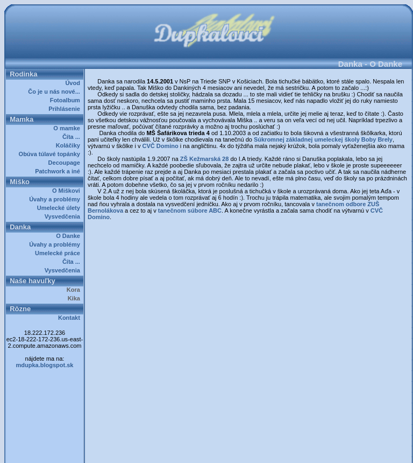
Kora (75, 289)
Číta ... (72, 137)
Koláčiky (69, 145)
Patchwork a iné (59, 171)
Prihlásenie (65, 109)
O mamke (68, 128)
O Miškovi (67, 190)
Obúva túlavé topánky (51, 154)
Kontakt (70, 317)
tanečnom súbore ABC (190, 210)
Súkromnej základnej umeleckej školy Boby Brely (323, 139)
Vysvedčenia (64, 216)
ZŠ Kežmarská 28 (204, 159)
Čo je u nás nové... (55, 91)
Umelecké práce (59, 253)
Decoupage (65, 162)
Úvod (74, 83)
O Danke (69, 236)
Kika (75, 298)
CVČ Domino (160, 146)
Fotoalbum (66, 100)
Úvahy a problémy (56, 199)
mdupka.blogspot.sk (45, 365)
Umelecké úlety (60, 208)
